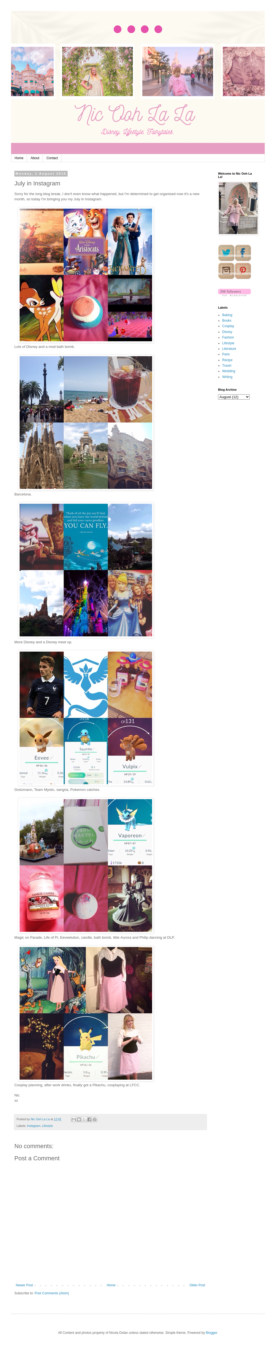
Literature (229, 349)
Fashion (228, 337)
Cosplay (228, 326)
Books (226, 320)
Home (19, 158)
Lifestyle (47, 1125)
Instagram (33, 1125)
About (35, 158)
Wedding (228, 371)
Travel (226, 366)
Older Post (197, 1285)
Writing (227, 377)
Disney (227, 332)
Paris (226, 354)
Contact (52, 158)
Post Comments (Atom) (51, 1293)
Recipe (227, 360)
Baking (227, 315)
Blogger (211, 1333)
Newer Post (24, 1285)
